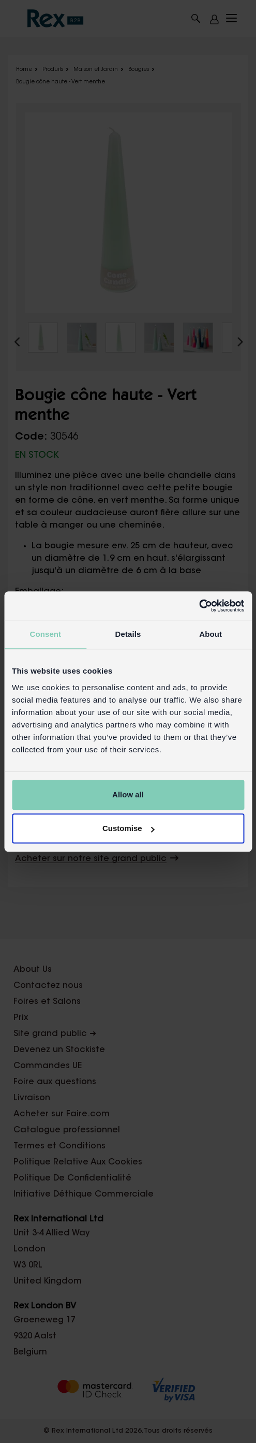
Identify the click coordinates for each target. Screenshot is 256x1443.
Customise (128, 828)
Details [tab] (128, 634)
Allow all (128, 794)
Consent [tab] (45, 634)
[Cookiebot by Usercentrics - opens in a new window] (199, 606)
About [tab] (210, 634)
